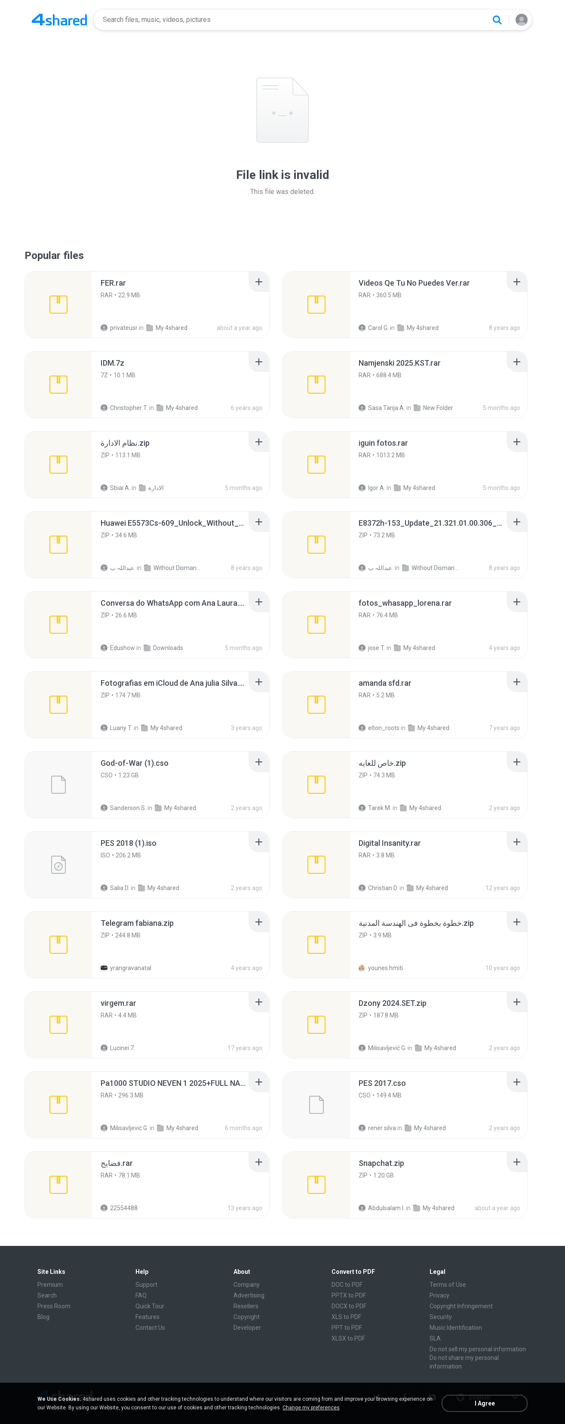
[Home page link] (59, 20)
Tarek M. (375, 807)
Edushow (118, 647)
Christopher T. (124, 407)
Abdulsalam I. (382, 1208)
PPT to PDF (347, 1327)
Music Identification (456, 1327)
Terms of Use (448, 1284)
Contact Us (150, 1327)
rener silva (377, 1128)
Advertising (248, 1295)
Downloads (163, 647)
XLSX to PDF (348, 1338)
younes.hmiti (381, 968)
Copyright (246, 1316)
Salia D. (115, 888)
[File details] (58, 304)
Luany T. (116, 727)
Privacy (439, 1295)
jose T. (372, 647)
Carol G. (374, 327)
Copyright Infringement (461, 1306)
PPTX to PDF (349, 1295)
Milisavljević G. (382, 1048)
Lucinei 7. (118, 1048)
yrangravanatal (126, 968)
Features (147, 1316)
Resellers (245, 1306)
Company (246, 1284)
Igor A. (372, 487)
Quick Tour (149, 1306)
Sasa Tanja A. (382, 407)
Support (146, 1284)
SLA (435, 1338)
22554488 (119, 1208)
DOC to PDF (347, 1284)
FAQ (141, 1295)
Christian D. (378, 888)
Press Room (54, 1306)
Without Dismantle (172, 567)
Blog (43, 1316)
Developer (247, 1327)
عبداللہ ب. (118, 567)
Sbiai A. (115, 487)
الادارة (151, 487)
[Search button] (497, 19)
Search (47, 1295)
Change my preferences (311, 1408)
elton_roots (379, 727)
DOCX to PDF (349, 1306)
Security (441, 1316)
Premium (50, 1284)
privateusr (119, 327)
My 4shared (166, 327)
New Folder (433, 407)
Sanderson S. (123, 807)
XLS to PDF (346, 1316)
